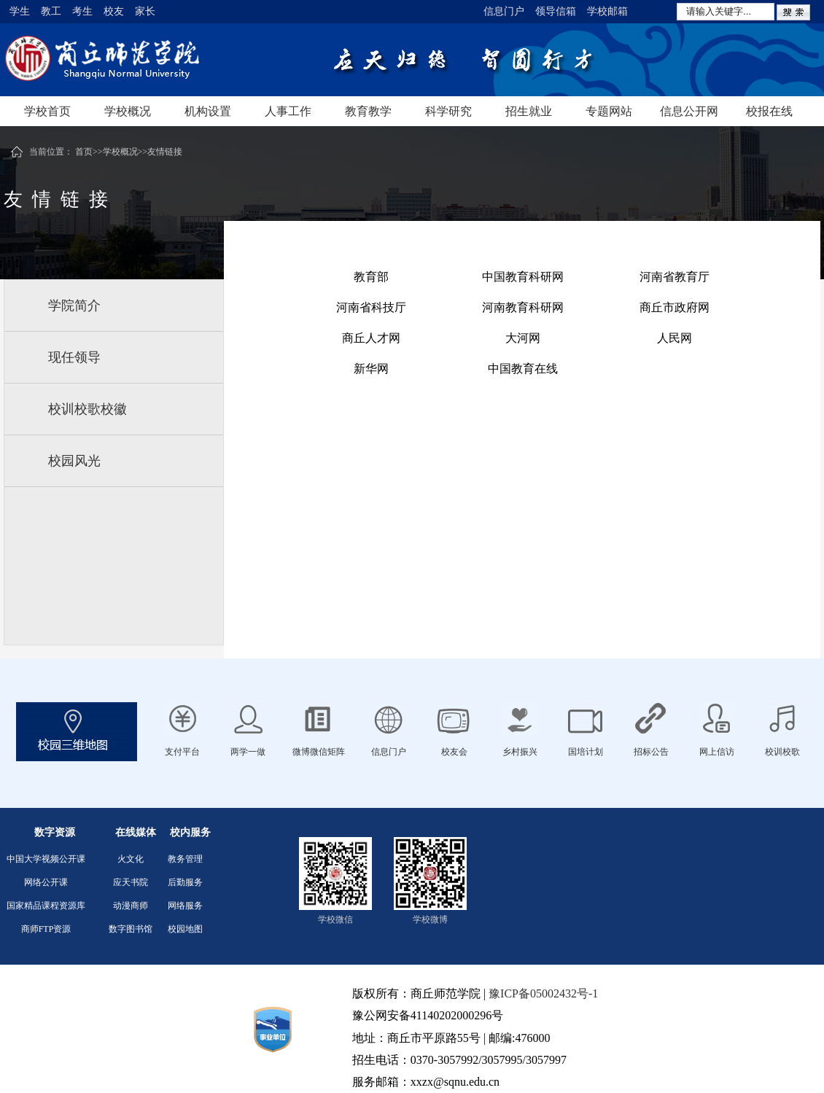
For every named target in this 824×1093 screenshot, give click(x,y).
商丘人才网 (371, 338)
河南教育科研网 (523, 307)
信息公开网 (689, 111)
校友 (114, 11)
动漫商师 (130, 906)
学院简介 (74, 305)
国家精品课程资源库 (46, 906)
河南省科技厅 (371, 307)
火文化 (130, 859)
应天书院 (130, 882)
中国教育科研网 (523, 277)
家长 (145, 11)
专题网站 (609, 111)
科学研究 (448, 111)
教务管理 (185, 859)
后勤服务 (185, 882)
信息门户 (503, 11)
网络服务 (185, 906)
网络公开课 (46, 882)
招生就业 (528, 111)
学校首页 (47, 111)
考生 (82, 11)
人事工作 (288, 111)
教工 (51, 11)
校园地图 (185, 929)
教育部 (371, 277)
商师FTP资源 (46, 929)
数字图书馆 (130, 929)
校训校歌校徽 (87, 409)
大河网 (522, 338)
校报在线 (769, 111)
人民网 (674, 338)
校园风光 (74, 461)
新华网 (371, 368)
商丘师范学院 (149, 59)
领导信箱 (555, 11)
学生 (19, 11)
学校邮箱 (607, 11)
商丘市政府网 (675, 307)
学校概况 (127, 111)
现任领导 (74, 357)
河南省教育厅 (675, 277)
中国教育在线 (523, 368)
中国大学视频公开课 (46, 859)
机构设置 (207, 111)
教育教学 (368, 111)
